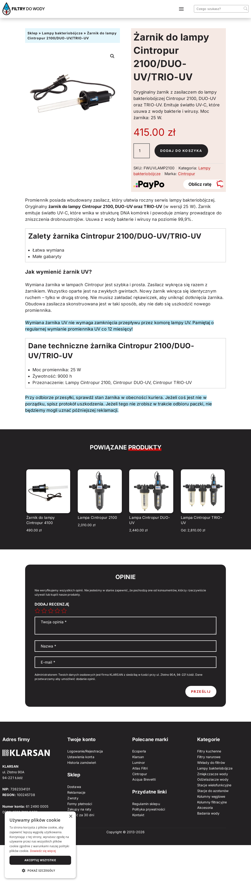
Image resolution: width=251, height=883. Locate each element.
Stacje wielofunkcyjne (214, 785)
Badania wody (208, 813)
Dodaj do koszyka (181, 151)
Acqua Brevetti (144, 779)
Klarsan (138, 757)
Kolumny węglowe (211, 796)
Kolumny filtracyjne (212, 802)
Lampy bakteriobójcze (62, 33)
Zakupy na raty (79, 809)
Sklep (32, 33)
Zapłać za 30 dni (80, 815)
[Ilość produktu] (141, 150)
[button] (112, 56)
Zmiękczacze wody (212, 774)
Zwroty (72, 798)
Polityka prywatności (148, 809)
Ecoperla (139, 751)
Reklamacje (76, 792)
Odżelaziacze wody (212, 779)
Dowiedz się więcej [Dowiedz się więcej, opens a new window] (43, 851)
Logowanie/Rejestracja (85, 751)
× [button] (70, 816)
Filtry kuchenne (209, 751)
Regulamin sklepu (146, 804)
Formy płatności (79, 804)
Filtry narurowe (209, 757)
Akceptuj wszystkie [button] (40, 860)
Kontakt (138, 815)
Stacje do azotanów (212, 791)
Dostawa (74, 787)
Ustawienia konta (80, 757)
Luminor (138, 763)
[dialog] (40, 844)
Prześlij (201, 691)
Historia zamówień (81, 763)
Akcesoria (205, 808)
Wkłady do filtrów (211, 763)
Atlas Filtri (140, 768)
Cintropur (186, 173)
